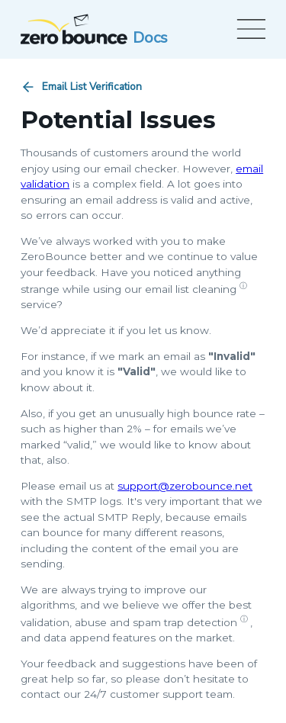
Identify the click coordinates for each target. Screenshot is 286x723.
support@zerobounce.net (184, 486)
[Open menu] (248, 29)
